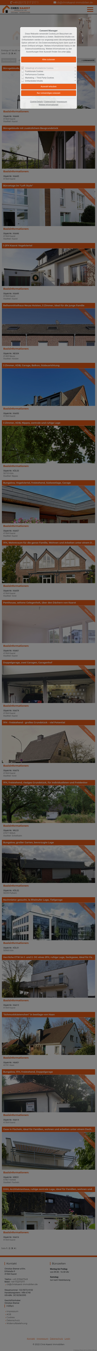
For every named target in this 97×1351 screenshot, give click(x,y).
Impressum (62, 101)
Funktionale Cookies (34, 71)
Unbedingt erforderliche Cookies (39, 68)
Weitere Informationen (48, 104)
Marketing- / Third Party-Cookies (39, 78)
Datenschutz (50, 101)
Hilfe (68, 52)
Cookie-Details (36, 101)
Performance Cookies (34, 74)
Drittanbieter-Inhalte (34, 81)
